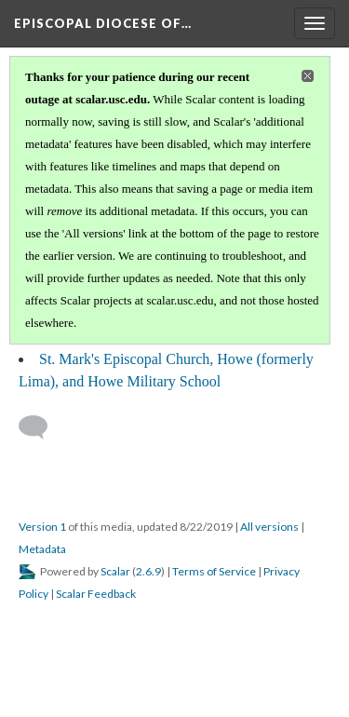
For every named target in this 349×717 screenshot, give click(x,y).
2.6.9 (148, 571)
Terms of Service (214, 571)
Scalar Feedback (96, 594)
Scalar (115, 571)
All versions (269, 527)
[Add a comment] (41, 427)
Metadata (42, 549)
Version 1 (42, 527)
